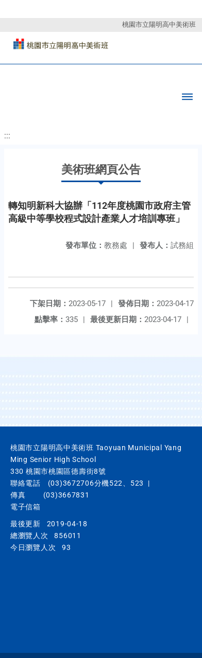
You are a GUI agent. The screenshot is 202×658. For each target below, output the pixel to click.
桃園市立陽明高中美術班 (159, 24)
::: (7, 135)
